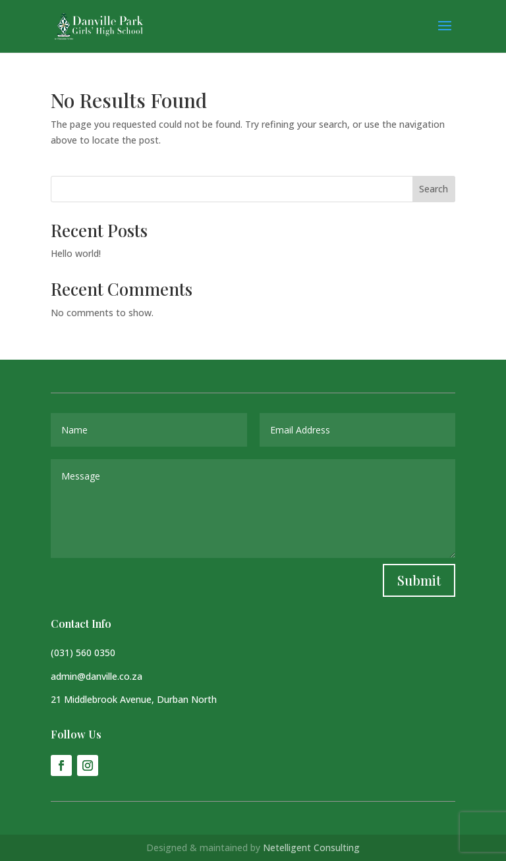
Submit (419, 580)
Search (433, 188)
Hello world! (76, 253)
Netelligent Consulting (311, 847)
